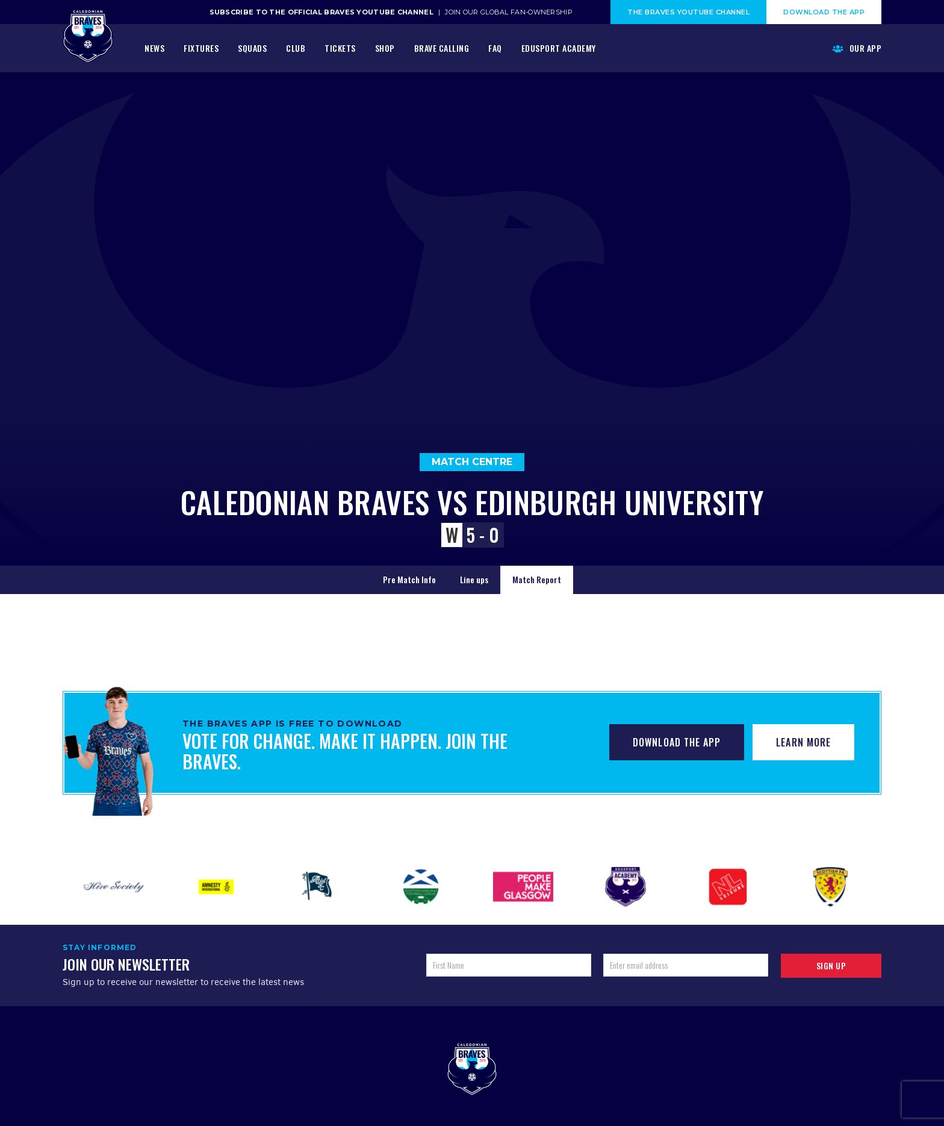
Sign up (831, 965)
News (154, 48)
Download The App (824, 12)
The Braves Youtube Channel (688, 12)
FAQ (495, 48)
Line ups (474, 579)
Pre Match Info (409, 579)
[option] (114, 887)
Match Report (536, 579)
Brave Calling (442, 48)
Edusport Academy (558, 48)
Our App (857, 48)
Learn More (803, 742)
